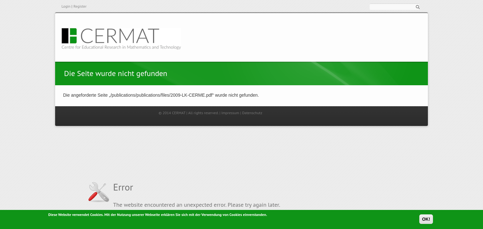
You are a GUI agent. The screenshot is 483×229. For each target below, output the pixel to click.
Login (65, 6)
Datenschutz (252, 112)
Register (79, 6)
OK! (426, 219)
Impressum (230, 112)
